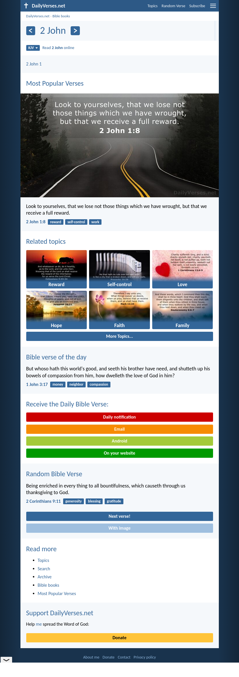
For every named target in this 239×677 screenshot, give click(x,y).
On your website (119, 453)
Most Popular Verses (55, 83)
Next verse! (119, 516)
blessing (94, 501)
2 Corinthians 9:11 (43, 501)
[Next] (75, 30)
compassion (99, 384)
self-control (76, 222)
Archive (45, 577)
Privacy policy (145, 657)
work (95, 222)
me (39, 624)
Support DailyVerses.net (59, 613)
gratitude (114, 501)
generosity (73, 501)
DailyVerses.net (38, 16)
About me (91, 657)
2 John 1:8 (36, 221)
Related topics (46, 241)
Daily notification (119, 417)
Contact (124, 657)
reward (55, 222)
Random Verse (173, 5)
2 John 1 (34, 64)
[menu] (213, 8)
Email (119, 429)
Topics (153, 5)
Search (44, 568)
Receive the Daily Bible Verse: (67, 404)
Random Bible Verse (54, 474)
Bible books (61, 16)
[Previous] (30, 30)
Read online (58, 47)
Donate (119, 637)
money (57, 384)
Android (119, 441)
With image (119, 528)
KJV (32, 48)
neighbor (76, 384)
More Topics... (119, 336)
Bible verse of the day (56, 357)
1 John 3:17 (37, 384)
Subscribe (197, 5)
